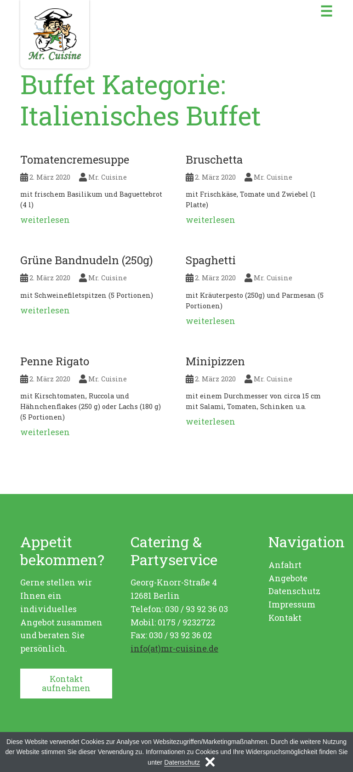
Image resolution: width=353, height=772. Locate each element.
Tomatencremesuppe (74, 159)
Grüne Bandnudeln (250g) (86, 260)
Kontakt (285, 617)
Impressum (291, 604)
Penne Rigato (54, 361)
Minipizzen (215, 361)
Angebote (287, 578)
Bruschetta (214, 159)
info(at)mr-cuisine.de (174, 648)
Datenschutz (294, 590)
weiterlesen (45, 219)
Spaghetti (211, 260)
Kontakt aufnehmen (66, 683)
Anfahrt (285, 564)
